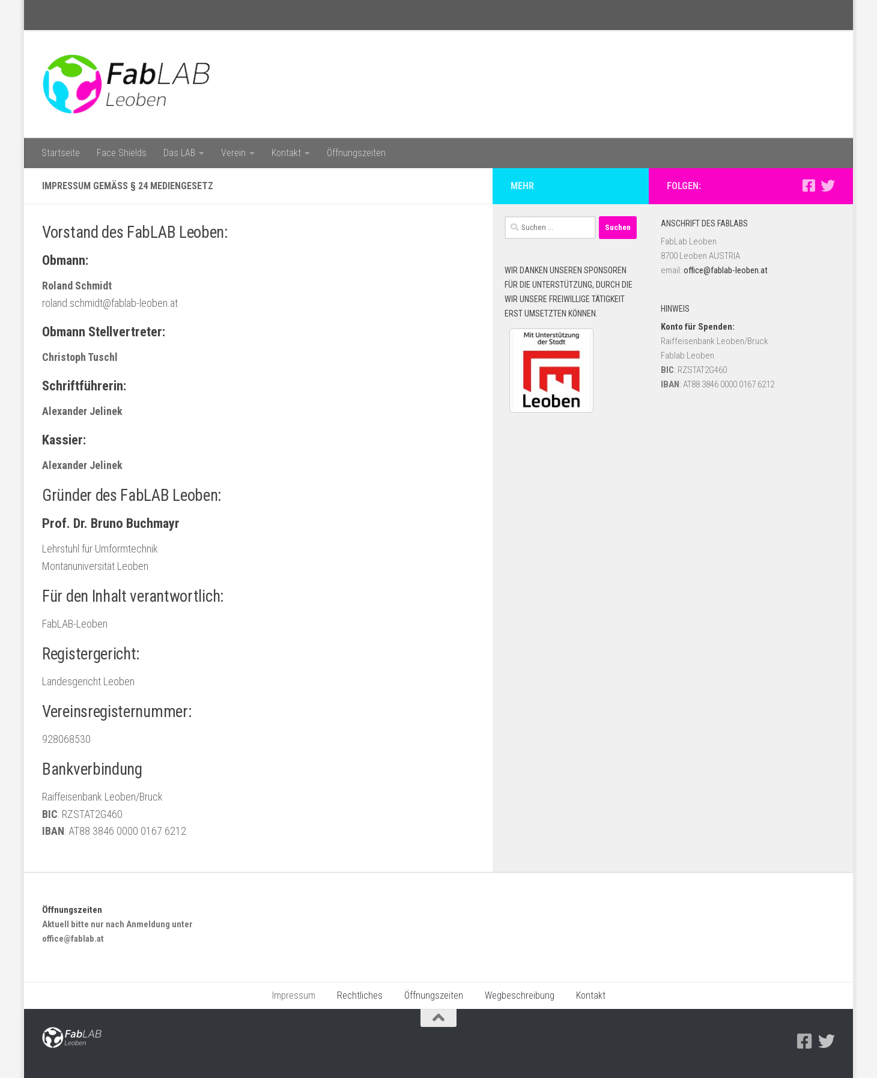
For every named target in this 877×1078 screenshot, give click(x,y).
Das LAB (179, 153)
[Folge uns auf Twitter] (828, 185)
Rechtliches (360, 995)
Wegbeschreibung (519, 995)
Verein (233, 153)
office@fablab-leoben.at (726, 270)
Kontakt (286, 153)
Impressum (293, 995)
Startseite (60, 153)
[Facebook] (808, 185)
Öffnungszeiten (356, 153)
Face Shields (122, 153)
